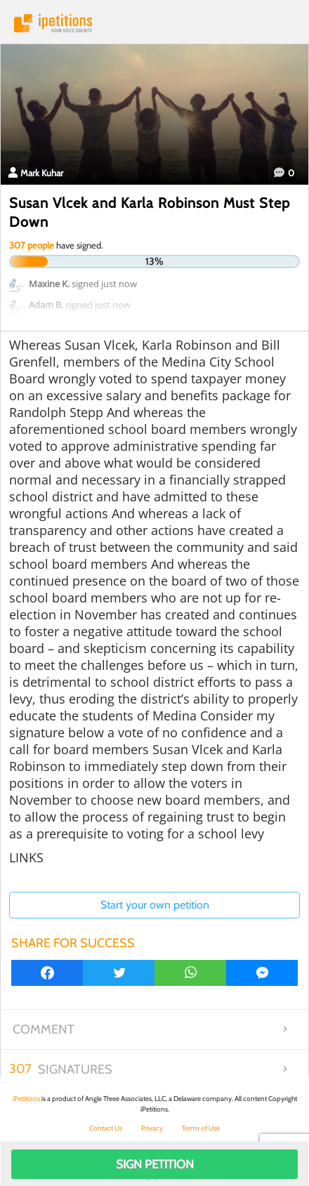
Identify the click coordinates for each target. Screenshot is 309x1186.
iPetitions (154, 23)
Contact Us (105, 1128)
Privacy (152, 1128)
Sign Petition (155, 1164)
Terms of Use (201, 1128)
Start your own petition (154, 904)
